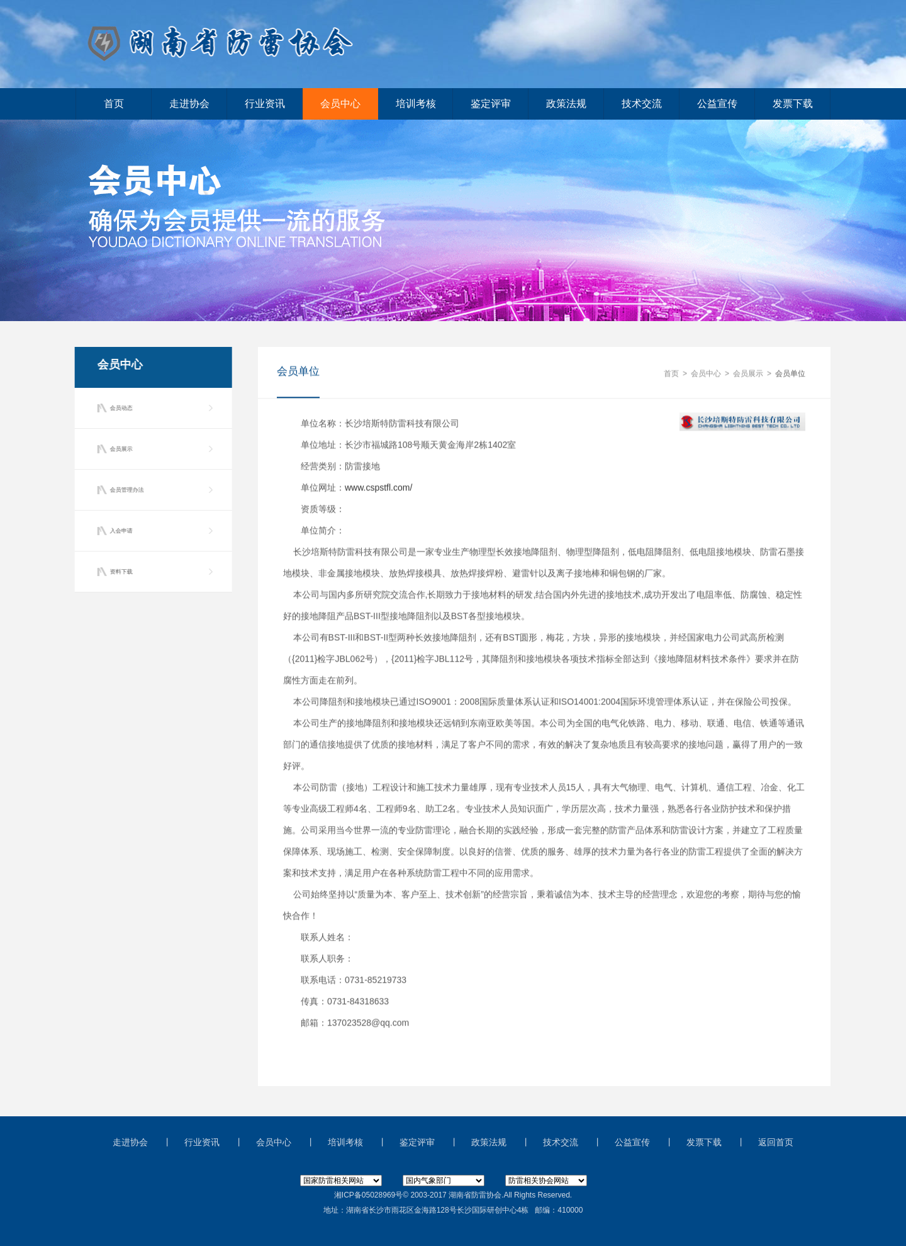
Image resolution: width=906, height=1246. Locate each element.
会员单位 (790, 374)
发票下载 (793, 103)
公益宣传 (717, 103)
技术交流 (642, 103)
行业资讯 (265, 103)
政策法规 (566, 103)
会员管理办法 (125, 490)
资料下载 (119, 572)
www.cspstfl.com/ (378, 488)
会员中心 (340, 103)
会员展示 (119, 449)
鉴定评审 (491, 103)
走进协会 (189, 103)
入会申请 (119, 531)
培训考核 (416, 103)
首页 (114, 103)
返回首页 (775, 1142)
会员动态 (119, 408)
